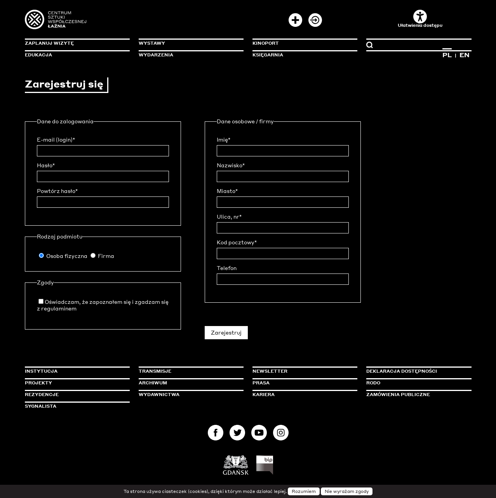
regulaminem (59, 308)
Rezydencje (42, 394)
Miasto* (227, 191)
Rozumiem (304, 491)
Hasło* (46, 165)
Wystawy (152, 43)
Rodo (373, 383)
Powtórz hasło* (57, 191)
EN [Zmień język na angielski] (464, 55)
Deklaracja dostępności (401, 371)
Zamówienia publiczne (415, 394)
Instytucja (41, 371)
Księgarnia (267, 55)
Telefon (227, 268)
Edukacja (38, 55)
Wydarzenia (156, 55)
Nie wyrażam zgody (347, 491)
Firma (106, 256)
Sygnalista (40, 406)
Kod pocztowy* (237, 242)
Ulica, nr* (229, 217)
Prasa (261, 383)
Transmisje (188, 371)
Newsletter (269, 371)
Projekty (38, 383)
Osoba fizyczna (66, 256)
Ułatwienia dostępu (420, 19)
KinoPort (265, 43)
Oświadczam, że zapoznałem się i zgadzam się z (103, 305)
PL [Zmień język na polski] (447, 55)
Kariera (263, 394)
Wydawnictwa (159, 394)
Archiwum (153, 383)
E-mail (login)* (56, 140)
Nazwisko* (231, 165)
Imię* (223, 140)
